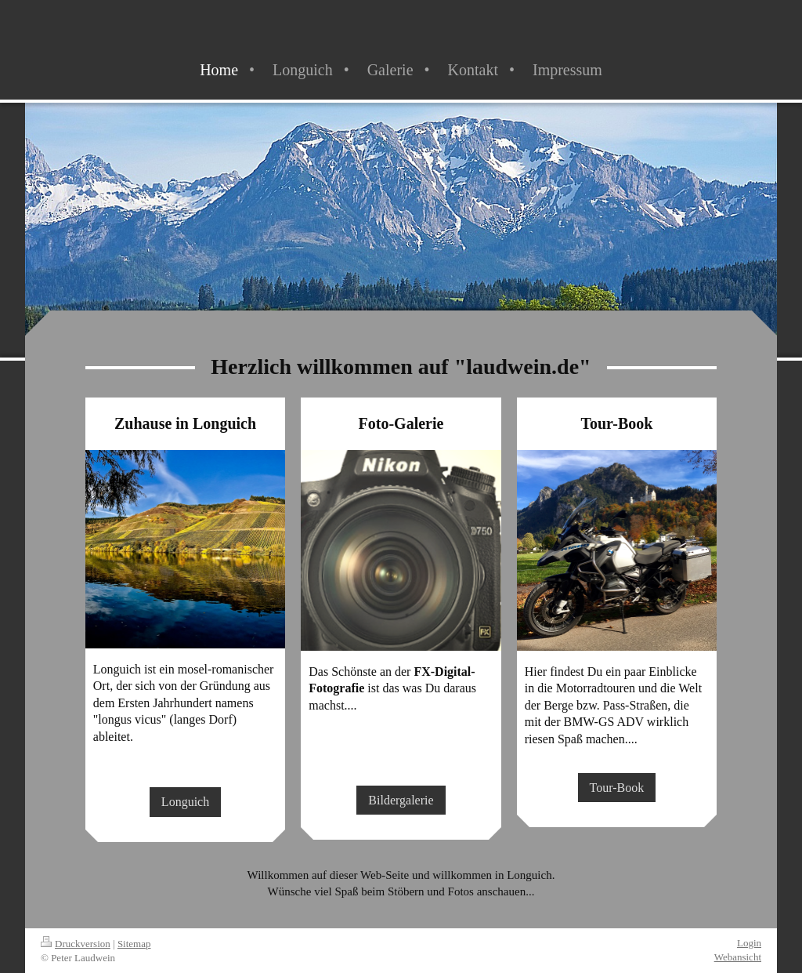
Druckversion (75, 943)
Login (749, 943)
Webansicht (737, 957)
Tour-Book (617, 787)
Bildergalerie (400, 800)
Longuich (185, 801)
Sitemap (134, 943)
